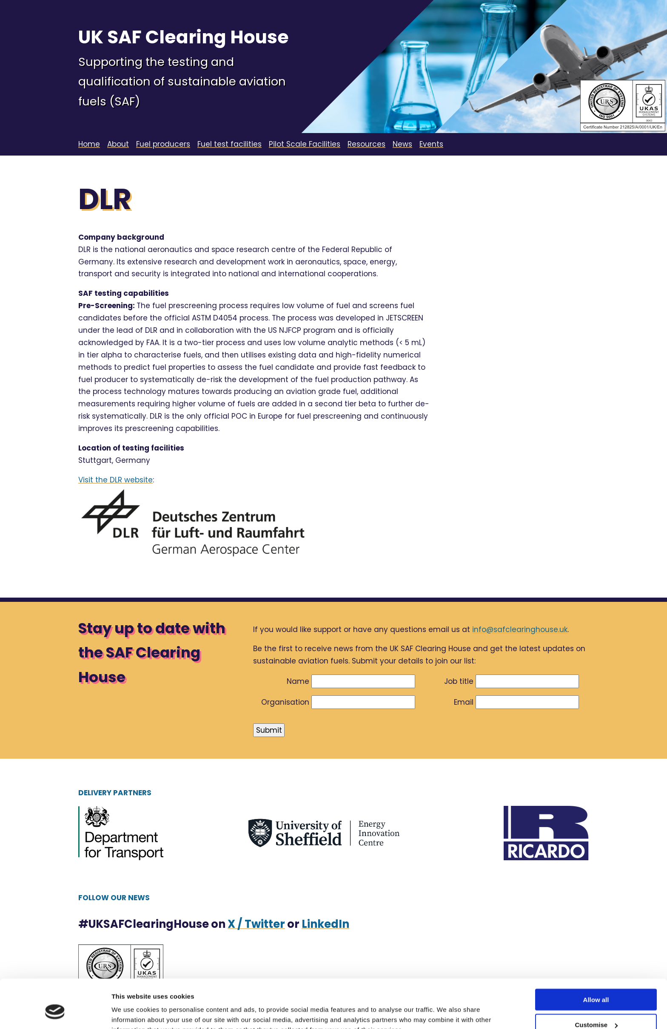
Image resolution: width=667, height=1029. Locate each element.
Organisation (285, 702)
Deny (596, 1008)
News (402, 144)
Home (89, 144)
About (118, 144)
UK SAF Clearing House (183, 37)
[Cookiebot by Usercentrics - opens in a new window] (55, 1012)
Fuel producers (163, 144)
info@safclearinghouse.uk (519, 629)
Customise (596, 982)
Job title (458, 681)
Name (298, 681)
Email (463, 702)
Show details (131, 1011)
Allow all (596, 957)
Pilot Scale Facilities (304, 144)
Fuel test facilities (229, 144)
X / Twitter (256, 924)
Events (431, 144)
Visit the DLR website (115, 480)
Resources (366, 144)
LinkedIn (325, 924)
